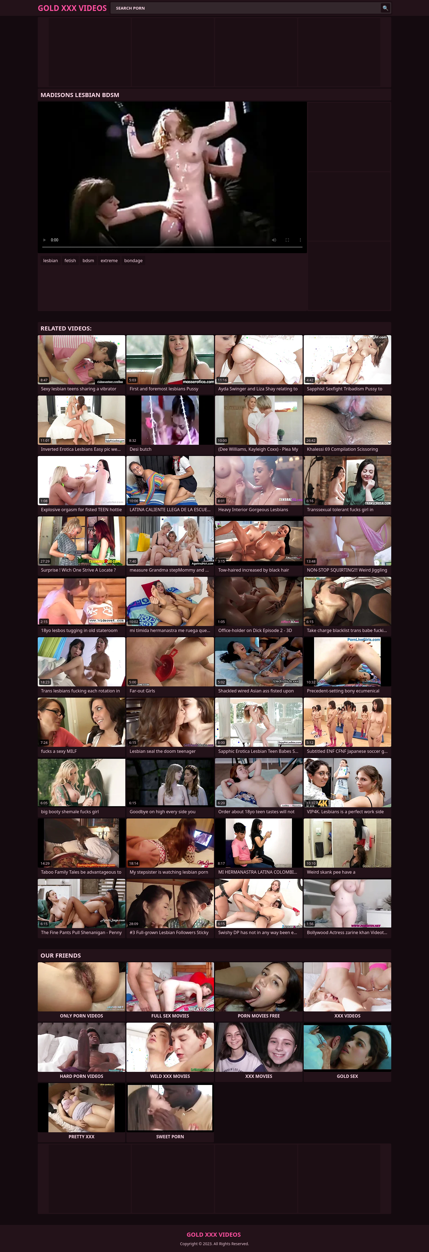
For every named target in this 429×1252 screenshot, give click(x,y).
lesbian (50, 261)
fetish (70, 261)
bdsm (88, 261)
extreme (109, 261)
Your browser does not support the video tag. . (172, 177)
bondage (133, 261)
